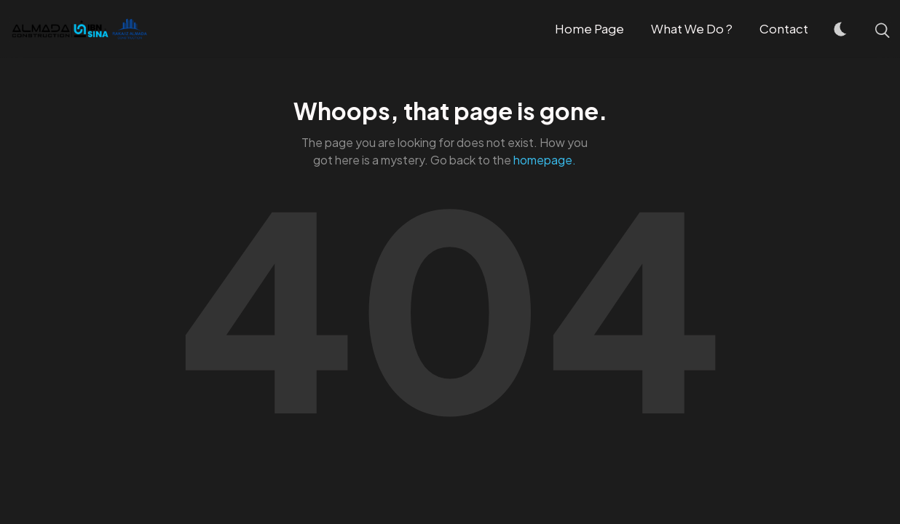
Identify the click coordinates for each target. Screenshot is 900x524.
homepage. (544, 159)
